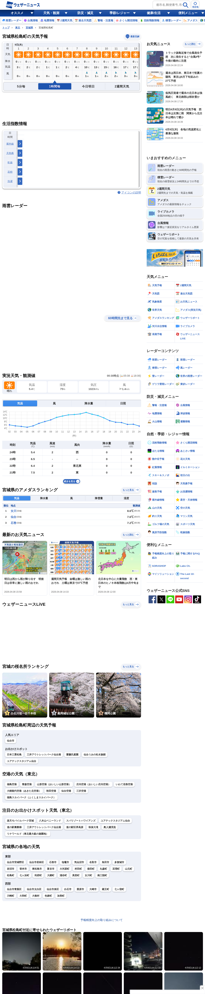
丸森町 (103, 868)
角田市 (105, 862)
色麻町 (48, 895)
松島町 (10, 875)
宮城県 (29, 27)
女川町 (88, 875)
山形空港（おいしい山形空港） (54, 784)
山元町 (128, 868)
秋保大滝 (93, 827)
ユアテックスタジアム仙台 (21, 761)
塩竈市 (65, 862)
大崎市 (93, 889)
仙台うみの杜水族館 (95, 754)
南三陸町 (102, 875)
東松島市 (37, 868)
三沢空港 (81, 790)
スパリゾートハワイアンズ (80, 820)
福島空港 (12, 784)
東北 (17, 27)
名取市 (93, 862)
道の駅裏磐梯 (14, 827)
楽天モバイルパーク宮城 (20, 820)
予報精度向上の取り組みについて (101, 920)
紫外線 (10, 144)
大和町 (23, 895)
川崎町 (10, 895)
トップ (6, 27)
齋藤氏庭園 (72, 754)
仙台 (13, 516)
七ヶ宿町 (119, 889)
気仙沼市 (79, 862)
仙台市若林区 (36, 862)
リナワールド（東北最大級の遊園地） (27, 833)
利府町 (38, 875)
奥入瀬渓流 (110, 827)
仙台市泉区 (53, 889)
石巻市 (52, 862)
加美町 (61, 895)
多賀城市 (119, 862)
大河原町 (64, 868)
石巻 (13, 522)
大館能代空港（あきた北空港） (24, 790)
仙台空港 (66, 790)
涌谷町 (63, 875)
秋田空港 (51, 790)
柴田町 (91, 868)
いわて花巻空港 (124, 784)
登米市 (23, 868)
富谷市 (50, 868)
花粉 (10, 172)
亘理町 (116, 868)
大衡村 (35, 895)
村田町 (78, 868)
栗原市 (80, 889)
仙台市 (10, 740)
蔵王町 (105, 889)
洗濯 (10, 181)
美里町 (76, 875)
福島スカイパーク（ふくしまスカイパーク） (31, 797)
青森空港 (27, 784)
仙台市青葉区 (14, 889)
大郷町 (50, 875)
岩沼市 (10, 868)
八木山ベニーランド (50, 820)
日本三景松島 (14, 754)
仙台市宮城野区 (15, 862)
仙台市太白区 (34, 889)
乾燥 (10, 162)
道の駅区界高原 (74, 827)
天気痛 (10, 153)
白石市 (67, 889)
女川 (13, 510)
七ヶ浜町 (24, 875)
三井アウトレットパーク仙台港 (44, 754)
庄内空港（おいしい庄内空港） (93, 784)
